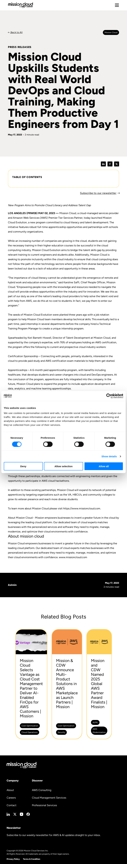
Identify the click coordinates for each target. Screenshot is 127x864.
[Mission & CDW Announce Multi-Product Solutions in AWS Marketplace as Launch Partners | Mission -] (67, 684)
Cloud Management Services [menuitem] (49, 797)
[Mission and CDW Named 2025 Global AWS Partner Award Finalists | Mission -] (99, 684)
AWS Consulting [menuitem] (41, 790)
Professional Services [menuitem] (44, 805)
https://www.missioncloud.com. (82, 508)
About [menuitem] (10, 790)
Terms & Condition (31, 859)
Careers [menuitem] (11, 797)
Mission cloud (111, 32)
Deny (23, 466)
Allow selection (63, 466)
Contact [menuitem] (11, 805)
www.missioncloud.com (73, 557)
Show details (109, 456)
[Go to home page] (20, 5)
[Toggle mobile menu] (117, 5)
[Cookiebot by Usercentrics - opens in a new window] (108, 395)
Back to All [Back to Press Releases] (16, 32)
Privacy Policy (13, 859)
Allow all (104, 466)
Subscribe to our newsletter (98, 193)
